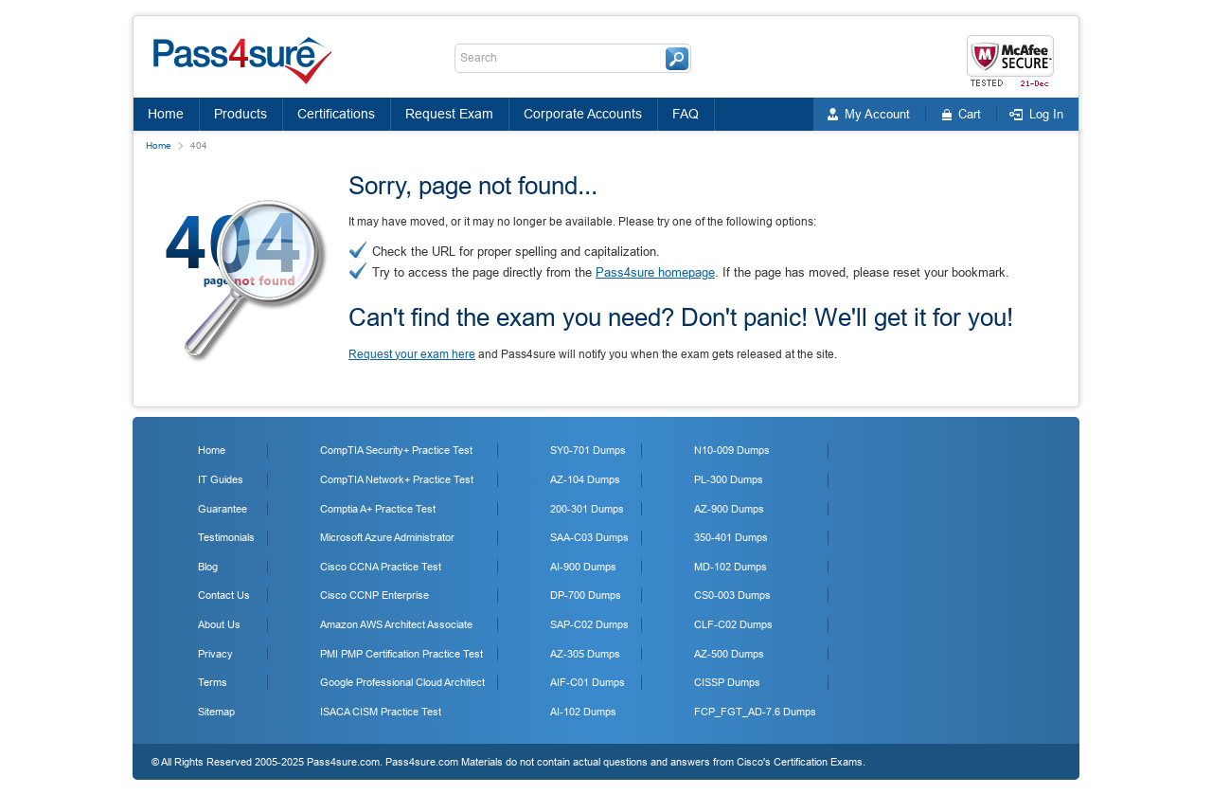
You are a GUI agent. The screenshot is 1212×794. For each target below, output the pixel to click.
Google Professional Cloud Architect (402, 682)
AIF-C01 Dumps (587, 682)
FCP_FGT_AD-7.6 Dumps (755, 711)
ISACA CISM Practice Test (380, 711)
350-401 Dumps (731, 537)
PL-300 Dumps (728, 479)
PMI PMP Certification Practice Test (401, 653)
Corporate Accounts (583, 113)
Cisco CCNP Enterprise (374, 595)
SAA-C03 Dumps (589, 537)
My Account (877, 114)
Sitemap (216, 711)
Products (240, 113)
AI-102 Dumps (583, 711)
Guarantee (222, 508)
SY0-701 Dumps (588, 450)
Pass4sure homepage (655, 272)
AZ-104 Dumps (585, 479)
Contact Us (224, 595)
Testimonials (226, 537)
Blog (208, 566)
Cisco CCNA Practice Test (380, 566)
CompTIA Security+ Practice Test (396, 450)
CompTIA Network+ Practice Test (396, 479)
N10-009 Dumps (732, 450)
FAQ (685, 113)
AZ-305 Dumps (585, 653)
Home (166, 113)
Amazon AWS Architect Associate (396, 624)
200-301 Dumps (587, 508)
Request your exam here (411, 354)
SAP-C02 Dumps (589, 624)
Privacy (215, 653)
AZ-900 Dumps (729, 508)
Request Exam (449, 113)
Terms (212, 682)
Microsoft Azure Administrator (387, 537)
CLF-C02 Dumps (733, 624)
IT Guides (220, 479)
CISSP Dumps (727, 682)
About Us (219, 624)
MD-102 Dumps (730, 566)
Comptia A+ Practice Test (378, 508)
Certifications (336, 113)
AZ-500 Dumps (729, 653)
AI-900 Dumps (583, 566)
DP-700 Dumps (585, 595)
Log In (1046, 114)
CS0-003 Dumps (732, 595)
